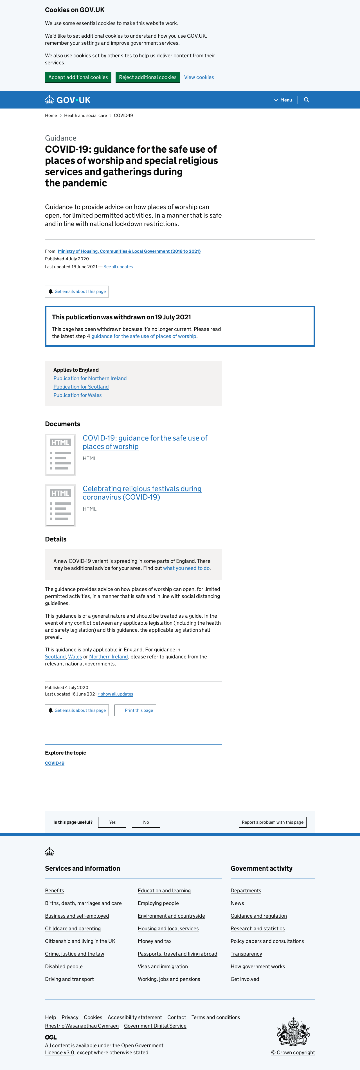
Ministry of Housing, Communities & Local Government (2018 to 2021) (129, 251)
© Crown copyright (293, 1052)
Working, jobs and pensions (169, 979)
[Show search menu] (306, 100)
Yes (118, 822)
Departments (246, 890)
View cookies (199, 77)
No (151, 822)
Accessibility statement (135, 1017)
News (237, 903)
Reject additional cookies (148, 77)
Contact (176, 1017)
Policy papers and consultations (267, 941)
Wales (75, 656)
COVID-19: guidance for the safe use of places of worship (145, 442)
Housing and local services (168, 928)
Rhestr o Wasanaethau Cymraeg (82, 1025)
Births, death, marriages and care (83, 903)
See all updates (118, 266)
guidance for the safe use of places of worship (143, 336)
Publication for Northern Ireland (90, 378)
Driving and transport (69, 979)
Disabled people (64, 966)
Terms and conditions (216, 1017)
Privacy (70, 1017)
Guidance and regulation (259, 916)
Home (51, 115)
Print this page (139, 710)
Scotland (55, 656)
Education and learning (164, 890)
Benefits (54, 890)
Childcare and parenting (73, 928)
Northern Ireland (108, 656)
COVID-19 (123, 115)
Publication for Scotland (81, 386)
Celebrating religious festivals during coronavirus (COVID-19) (142, 493)
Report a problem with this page (272, 822)
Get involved (245, 979)
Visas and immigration (163, 966)
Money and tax (155, 941)
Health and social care (85, 115)
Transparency (246, 954)
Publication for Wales (77, 395)
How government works (258, 966)
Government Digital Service (155, 1025)
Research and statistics (258, 928)
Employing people (158, 903)
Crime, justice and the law (74, 954)
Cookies (93, 1017)
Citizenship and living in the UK (80, 941)
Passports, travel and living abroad (177, 954)
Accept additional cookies (78, 77)
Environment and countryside (171, 916)
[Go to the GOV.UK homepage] (68, 100)
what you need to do (186, 568)
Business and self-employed (77, 916)
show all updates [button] (115, 694)
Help (50, 1017)
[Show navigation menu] (283, 100)
